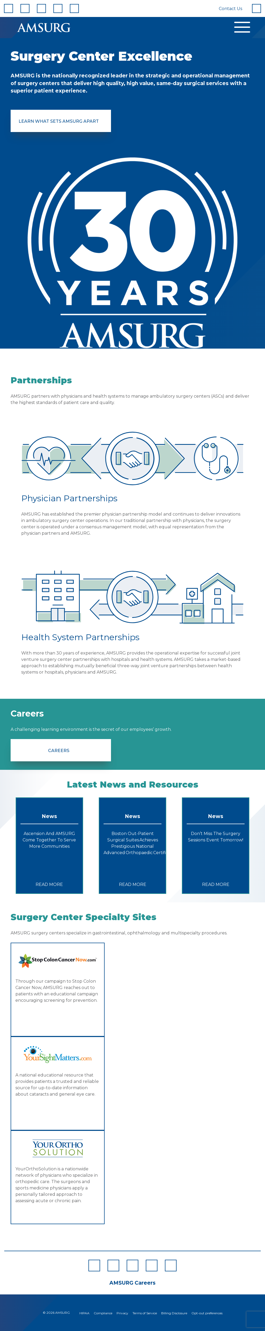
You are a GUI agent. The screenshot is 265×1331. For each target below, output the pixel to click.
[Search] (256, 8)
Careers (58, 750)
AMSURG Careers (132, 1283)
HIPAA (84, 1313)
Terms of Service (144, 1313)
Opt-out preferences (207, 1313)
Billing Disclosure (174, 1313)
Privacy (122, 1313)
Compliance (103, 1313)
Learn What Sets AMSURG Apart (59, 121)
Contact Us (230, 8)
